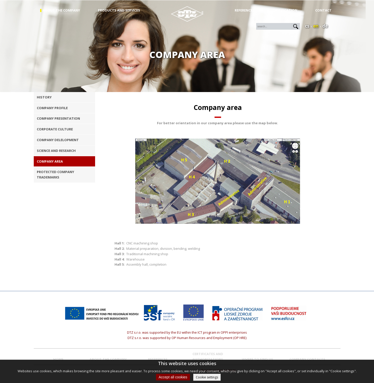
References (244, 10)
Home (58, 359)
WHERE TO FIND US (257, 359)
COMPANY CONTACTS (307, 359)
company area (50, 161)
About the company (108, 359)
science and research (56, 150)
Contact (323, 10)
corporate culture (55, 129)
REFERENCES (158, 359)
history (44, 97)
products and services (119, 10)
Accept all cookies (172, 377)
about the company (61, 10)
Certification (284, 10)
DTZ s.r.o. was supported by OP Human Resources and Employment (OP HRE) (187, 337)
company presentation (58, 118)
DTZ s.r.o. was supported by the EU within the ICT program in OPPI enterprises (187, 332)
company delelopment (58, 140)
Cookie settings (207, 377)
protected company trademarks (55, 174)
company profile (52, 108)
